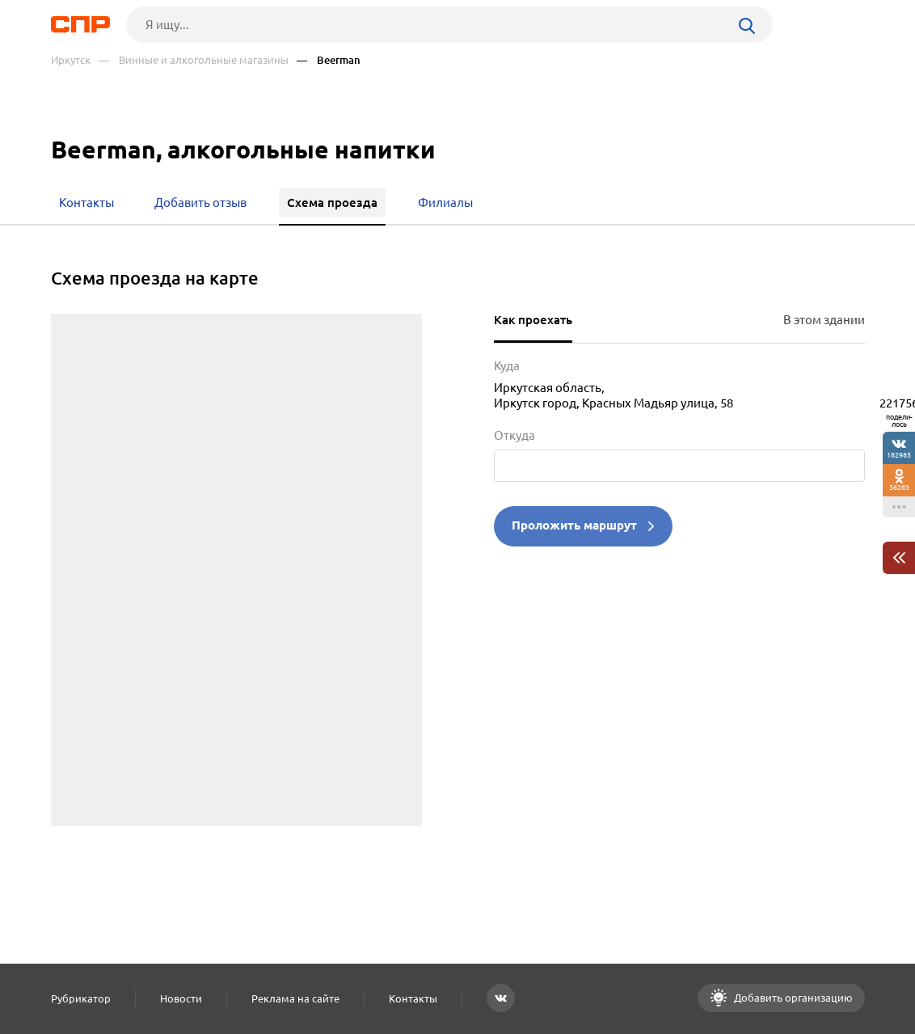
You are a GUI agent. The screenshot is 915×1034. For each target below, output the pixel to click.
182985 (899, 454)
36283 (899, 487)
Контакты (413, 998)
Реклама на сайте (295, 998)
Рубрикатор (81, 998)
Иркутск (71, 60)
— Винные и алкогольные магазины (194, 60)
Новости (181, 998)
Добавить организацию (792, 997)
